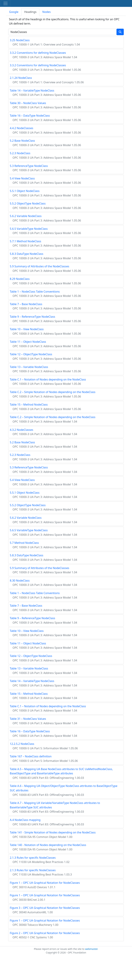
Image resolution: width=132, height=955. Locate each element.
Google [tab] (13, 12)
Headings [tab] (30, 12)
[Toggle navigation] (5, 3)
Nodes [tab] (46, 12)
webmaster (91, 949)
